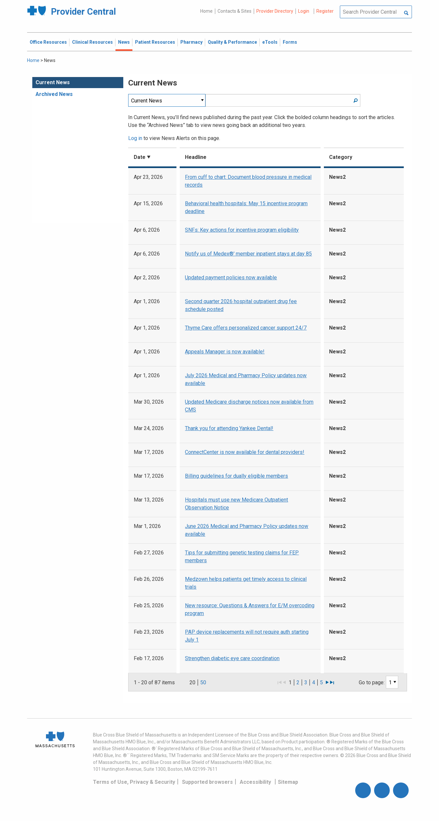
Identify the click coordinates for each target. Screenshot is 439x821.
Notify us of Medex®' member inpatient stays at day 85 (248, 254)
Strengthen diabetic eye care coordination (232, 658)
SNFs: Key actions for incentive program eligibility (242, 230)
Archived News (54, 94)
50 (203, 682)
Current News (53, 82)
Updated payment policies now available (231, 277)
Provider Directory (274, 11)
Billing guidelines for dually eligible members (236, 476)
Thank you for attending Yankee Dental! (229, 428)
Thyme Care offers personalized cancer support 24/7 (246, 328)
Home (206, 11)
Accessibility (255, 782)
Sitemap (288, 782)
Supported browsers (207, 782)
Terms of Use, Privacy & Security (134, 782)
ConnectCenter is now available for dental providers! (244, 452)
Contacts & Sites (234, 11)
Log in (135, 138)
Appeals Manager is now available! (225, 352)
